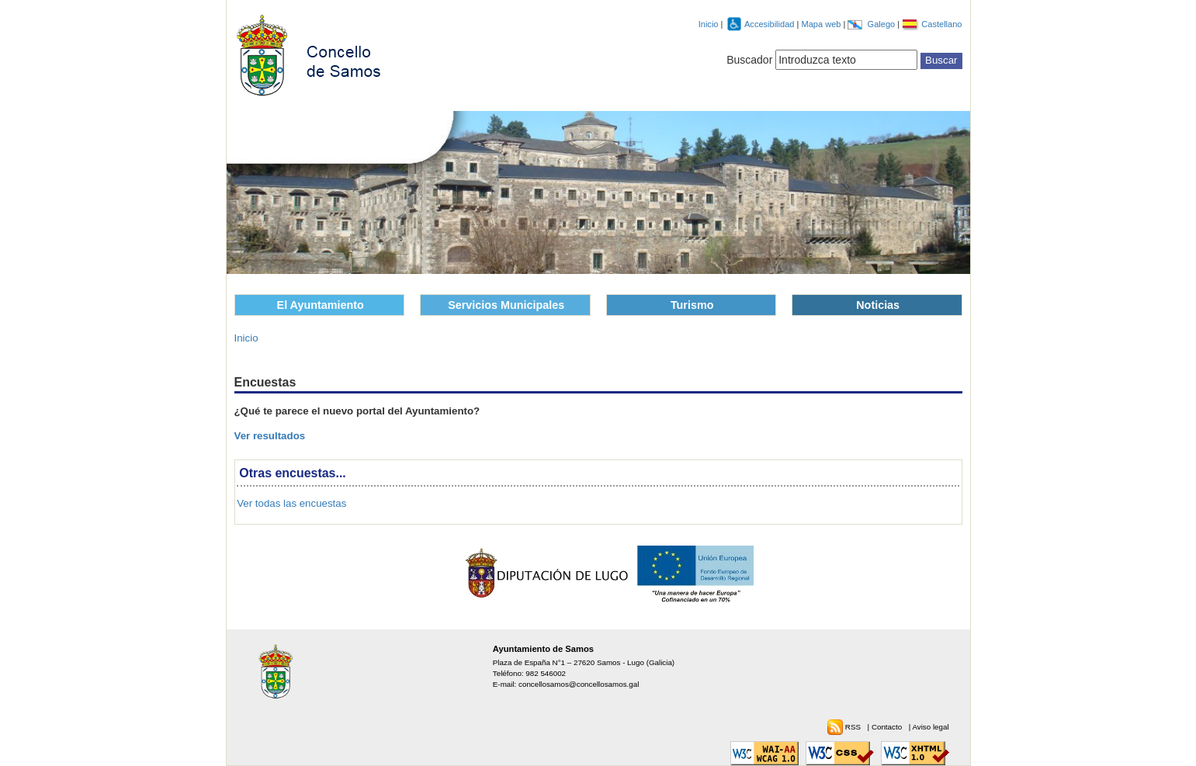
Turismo (692, 305)
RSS (854, 727)
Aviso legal (930, 727)
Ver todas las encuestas (291, 503)
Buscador (749, 60)
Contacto (888, 727)
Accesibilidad (770, 24)
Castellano (941, 24)
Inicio (709, 24)
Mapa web (822, 24)
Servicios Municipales (506, 305)
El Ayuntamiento (320, 305)
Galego (883, 24)
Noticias (878, 305)
